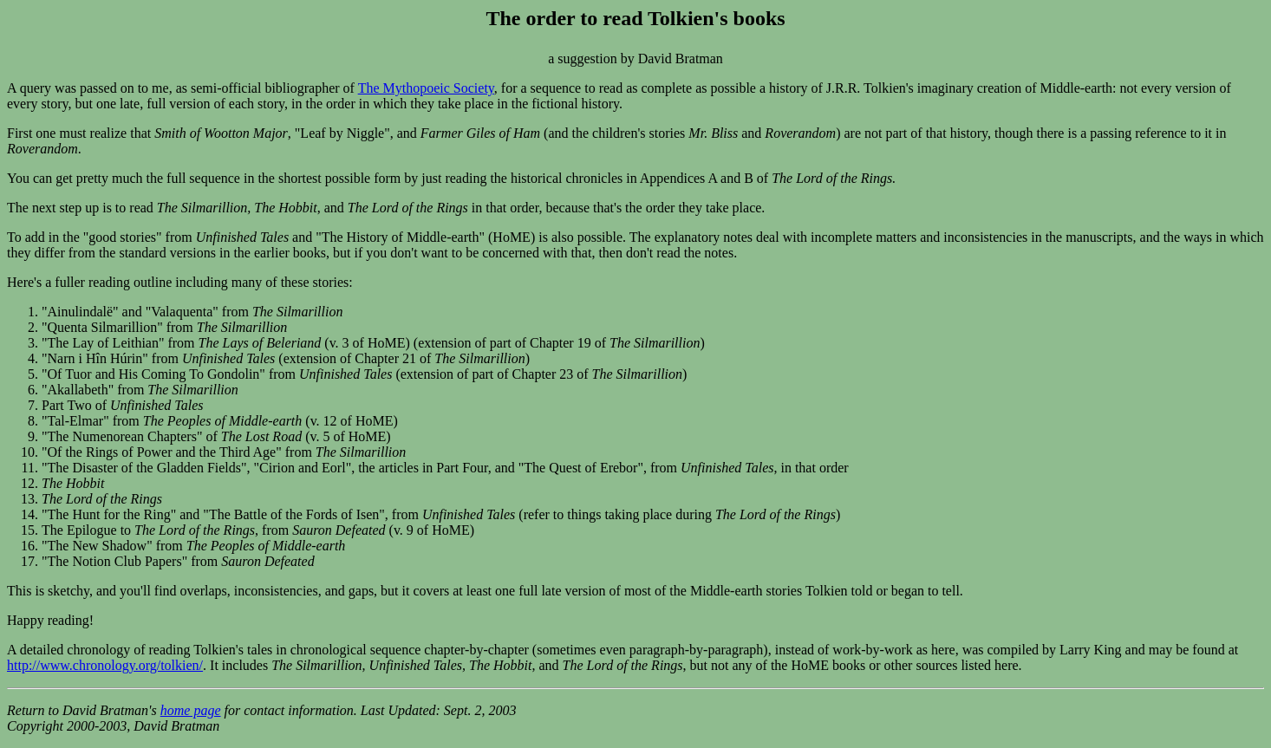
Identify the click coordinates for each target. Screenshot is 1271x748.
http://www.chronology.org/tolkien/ (105, 665)
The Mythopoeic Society (426, 88)
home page (190, 710)
